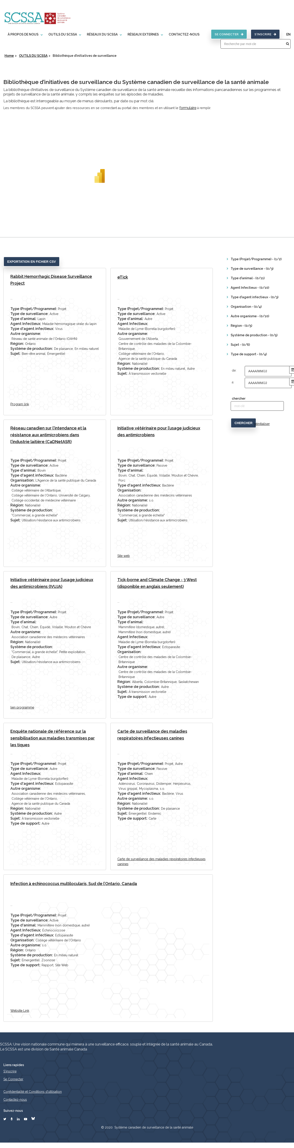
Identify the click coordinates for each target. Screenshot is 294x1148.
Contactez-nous (15, 1099)
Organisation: (22, 480)
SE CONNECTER (228, 34)
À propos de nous (22, 34)
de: (234, 370)
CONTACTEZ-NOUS (183, 34)
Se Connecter (13, 1079)
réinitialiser (262, 423)
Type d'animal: (23, 318)
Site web (123, 555)
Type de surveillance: (29, 313)
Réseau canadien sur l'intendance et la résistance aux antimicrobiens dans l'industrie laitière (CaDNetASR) (48, 434)
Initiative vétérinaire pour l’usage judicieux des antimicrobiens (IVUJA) (51, 583)
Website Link (19, 1010)
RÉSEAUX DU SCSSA (101, 34)
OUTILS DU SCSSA (61, 34)
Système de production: (31, 348)
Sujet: (15, 353)
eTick (122, 276)
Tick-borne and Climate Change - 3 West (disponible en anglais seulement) (157, 583)
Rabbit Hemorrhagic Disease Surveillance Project (51, 279)
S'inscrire (265, 34)
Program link (19, 404)
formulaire (187, 107)
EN (288, 34)
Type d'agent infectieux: (32, 328)
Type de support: (132, 696)
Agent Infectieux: (25, 323)
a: (233, 382)
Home (9, 55)
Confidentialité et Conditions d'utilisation (32, 1091)
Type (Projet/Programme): (33, 308)
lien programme (22, 707)
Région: (17, 343)
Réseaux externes (142, 34)
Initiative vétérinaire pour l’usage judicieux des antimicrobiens (158, 431)
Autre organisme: (25, 333)
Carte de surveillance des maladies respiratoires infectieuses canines (152, 734)
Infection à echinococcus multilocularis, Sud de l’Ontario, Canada (73, 883)
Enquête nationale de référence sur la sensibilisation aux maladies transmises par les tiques (52, 738)
